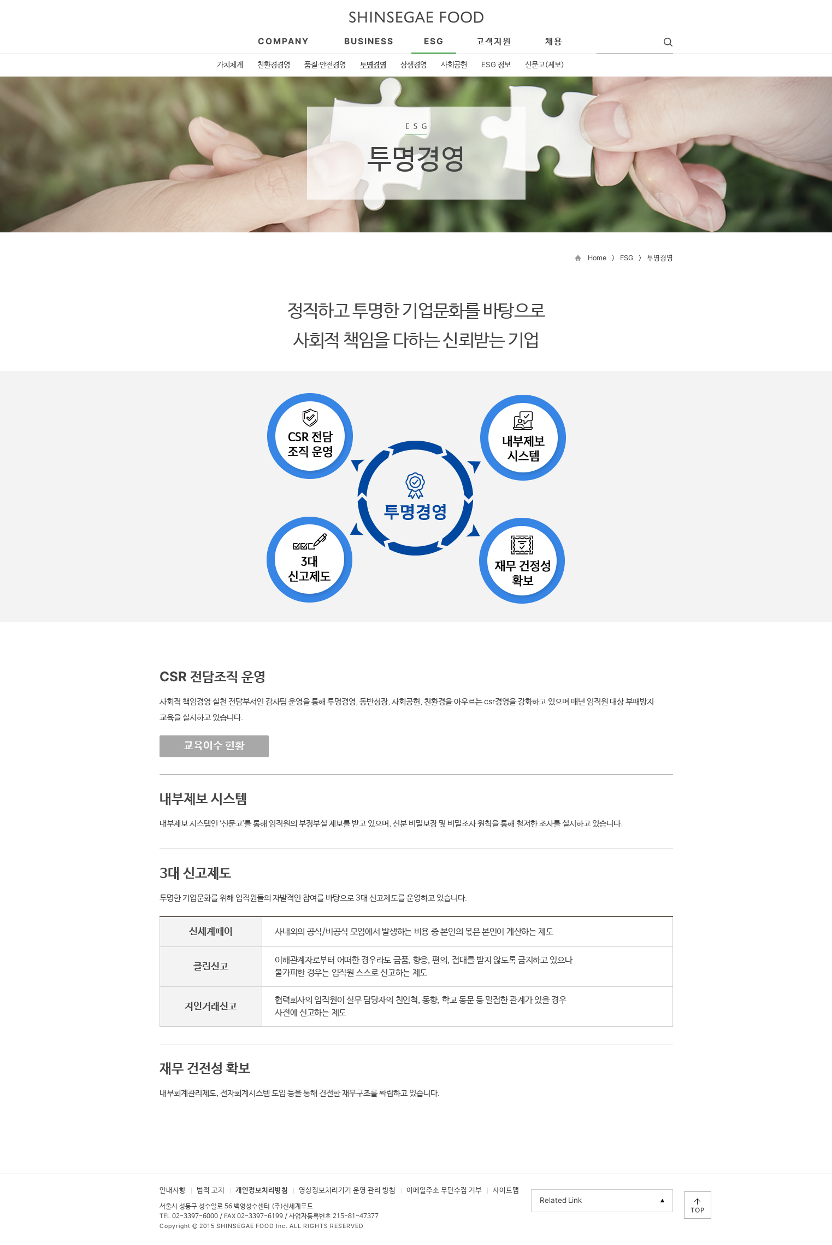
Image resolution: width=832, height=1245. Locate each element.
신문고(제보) (544, 65)
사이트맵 (506, 1190)
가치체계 (230, 65)
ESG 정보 (496, 65)
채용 (554, 42)
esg (434, 42)
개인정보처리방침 (261, 1190)
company (283, 42)
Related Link (561, 1200)
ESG (626, 258)
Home (597, 258)
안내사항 (173, 1190)
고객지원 (493, 42)
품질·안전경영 (325, 65)
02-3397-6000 (195, 1216)
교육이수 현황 (214, 746)
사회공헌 (454, 65)
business (369, 42)
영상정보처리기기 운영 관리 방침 (347, 1190)
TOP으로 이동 (697, 1205)
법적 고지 (211, 1190)
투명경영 (373, 65)
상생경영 (413, 65)
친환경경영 (273, 65)
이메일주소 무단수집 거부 (444, 1190)
